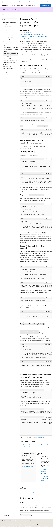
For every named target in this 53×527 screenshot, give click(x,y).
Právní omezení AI (5, 524)
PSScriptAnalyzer (41, 437)
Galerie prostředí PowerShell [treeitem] (9, 62)
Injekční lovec (26, 446)
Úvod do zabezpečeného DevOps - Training (29, 505)
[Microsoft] (2, 2)
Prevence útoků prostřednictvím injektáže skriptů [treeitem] (11, 54)
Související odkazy (25, 38)
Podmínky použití (28, 526)
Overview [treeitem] (6, 45)
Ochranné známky (37, 526)
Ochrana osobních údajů (33, 524)
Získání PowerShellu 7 (46, 5)
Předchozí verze (13, 524)
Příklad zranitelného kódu (26, 32)
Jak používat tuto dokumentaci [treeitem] (9, 22)
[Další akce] (50, 15)
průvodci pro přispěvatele (28, 466)
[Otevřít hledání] (45, 2)
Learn (21, 15)
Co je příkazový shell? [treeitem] (8, 30)
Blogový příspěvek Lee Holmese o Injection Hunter (35, 444)
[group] (36, 82)
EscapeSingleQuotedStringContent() (28, 371)
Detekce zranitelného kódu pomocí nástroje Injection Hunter (34, 36)
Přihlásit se (49, 1)
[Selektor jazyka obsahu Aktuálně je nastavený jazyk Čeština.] (4, 521)
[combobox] (9, 17)
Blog (19, 524)
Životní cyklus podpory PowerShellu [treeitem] (10, 72)
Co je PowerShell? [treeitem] (7, 26)
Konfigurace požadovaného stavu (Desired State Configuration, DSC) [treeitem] (10, 59)
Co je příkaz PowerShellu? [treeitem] (9, 32)
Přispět (24, 524)
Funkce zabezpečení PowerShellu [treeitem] (11, 47)
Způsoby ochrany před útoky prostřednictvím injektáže (32, 34)
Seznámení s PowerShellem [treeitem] (9, 34)
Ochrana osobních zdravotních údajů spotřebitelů (11, 526)
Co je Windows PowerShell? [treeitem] (9, 28)
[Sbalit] (16, 14)
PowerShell (27, 15)
